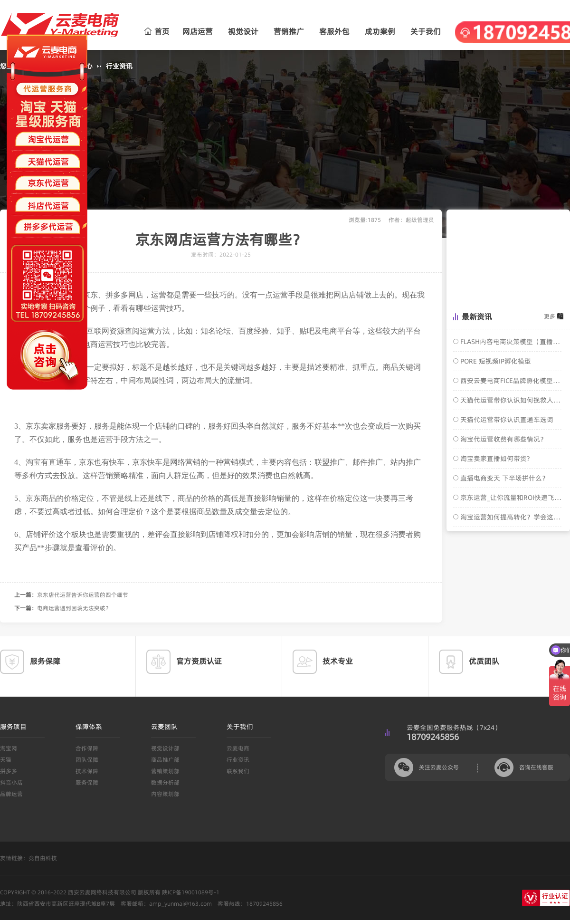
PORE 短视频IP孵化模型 (494, 361)
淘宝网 (8, 748)
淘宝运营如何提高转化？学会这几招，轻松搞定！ (509, 517)
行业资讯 (119, 66)
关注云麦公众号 (439, 767)
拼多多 (8, 771)
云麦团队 (164, 726)
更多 (549, 316)
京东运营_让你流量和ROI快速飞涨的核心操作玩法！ (509, 497)
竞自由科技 (42, 858)
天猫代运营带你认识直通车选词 (505, 419)
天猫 (5, 760)
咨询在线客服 (536, 767)
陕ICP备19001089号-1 (190, 892)
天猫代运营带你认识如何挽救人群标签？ (509, 400)
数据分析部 (165, 782)
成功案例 (380, 31)
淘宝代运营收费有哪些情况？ (502, 439)
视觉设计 (243, 31)
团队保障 (87, 760)
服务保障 (87, 782)
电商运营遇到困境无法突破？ (74, 608)
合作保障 (87, 748)
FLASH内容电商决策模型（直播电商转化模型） (509, 341)
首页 (157, 31)
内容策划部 (165, 794)
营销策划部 (165, 771)
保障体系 (89, 726)
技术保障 (87, 771)
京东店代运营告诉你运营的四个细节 (82, 595)
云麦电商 (238, 748)
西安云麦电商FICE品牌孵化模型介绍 (509, 380)
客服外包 (334, 31)
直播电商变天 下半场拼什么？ (503, 478)
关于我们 (425, 31)
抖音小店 (11, 782)
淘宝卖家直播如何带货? (494, 458)
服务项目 (13, 726)
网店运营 (197, 31)
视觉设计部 (165, 748)
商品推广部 (165, 760)
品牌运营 (11, 794)
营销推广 (289, 31)
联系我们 (238, 771)
